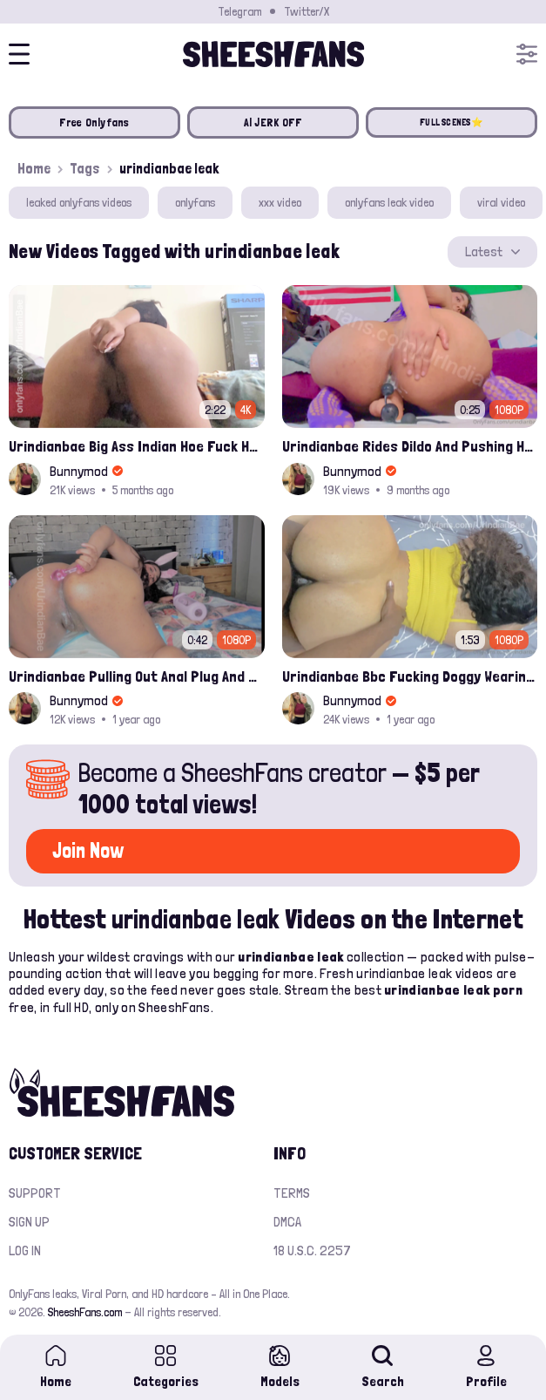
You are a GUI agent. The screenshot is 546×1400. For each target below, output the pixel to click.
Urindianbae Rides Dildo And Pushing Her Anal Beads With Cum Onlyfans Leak (410, 446)
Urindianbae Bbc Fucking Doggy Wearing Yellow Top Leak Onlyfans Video (410, 676)
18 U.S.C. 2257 (312, 1250)
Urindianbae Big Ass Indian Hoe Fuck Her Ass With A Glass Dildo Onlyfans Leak (137, 446)
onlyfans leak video (389, 202)
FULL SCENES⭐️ (451, 122)
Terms (291, 1193)
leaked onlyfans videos (78, 202)
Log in (25, 1250)
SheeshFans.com (85, 1312)
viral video (501, 202)
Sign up (29, 1221)
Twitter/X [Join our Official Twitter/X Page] (306, 11)
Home (34, 168)
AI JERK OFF (273, 122)
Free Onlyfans (94, 122)
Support (35, 1193)
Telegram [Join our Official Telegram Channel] (239, 11)
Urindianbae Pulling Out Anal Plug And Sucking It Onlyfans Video (137, 676)
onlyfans (195, 202)
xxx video (280, 202)
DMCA (287, 1221)
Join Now (88, 850)
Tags (85, 168)
